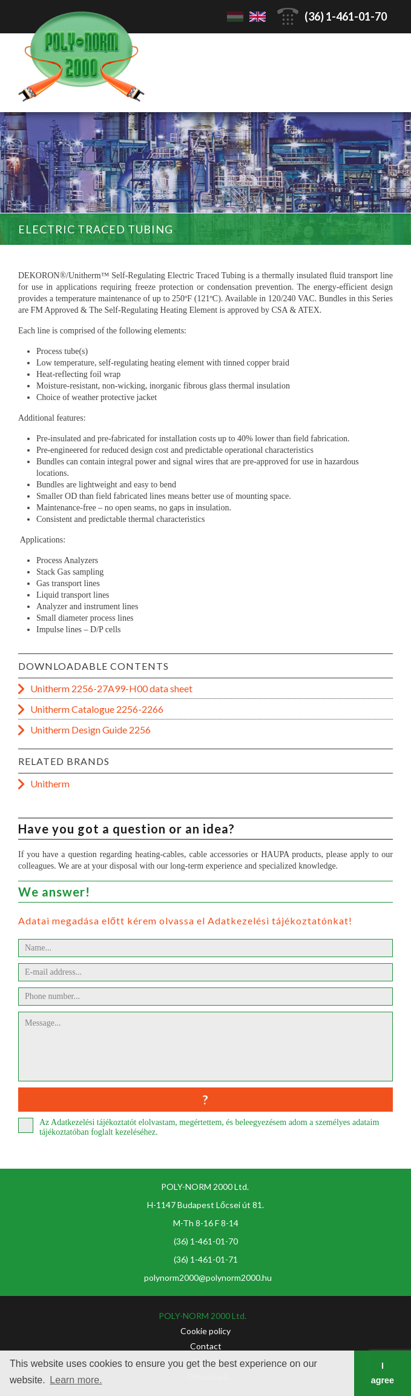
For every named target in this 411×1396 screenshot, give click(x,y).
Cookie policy (205, 1331)
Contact (206, 1346)
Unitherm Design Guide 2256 (90, 729)
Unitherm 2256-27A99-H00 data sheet (111, 688)
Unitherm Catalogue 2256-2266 (96, 709)
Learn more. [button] (76, 1380)
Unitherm (50, 783)
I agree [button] (382, 1373)
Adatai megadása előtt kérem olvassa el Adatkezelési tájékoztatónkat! (185, 920)
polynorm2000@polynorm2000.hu (208, 1277)
